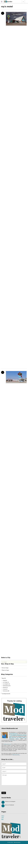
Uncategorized (5, 693)
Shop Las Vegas (5, 670)
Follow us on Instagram (8, 802)
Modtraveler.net (7, 744)
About (2, 815)
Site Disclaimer (17, 842)
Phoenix (5, 687)
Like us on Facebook (7, 805)
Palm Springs (6, 685)
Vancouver (5, 690)
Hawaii (4, 680)
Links (2, 817)
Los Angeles (6, 683)
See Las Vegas (5, 667)
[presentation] (12, 789)
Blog (3, 678)
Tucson (4, 689)
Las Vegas (23, 1)
